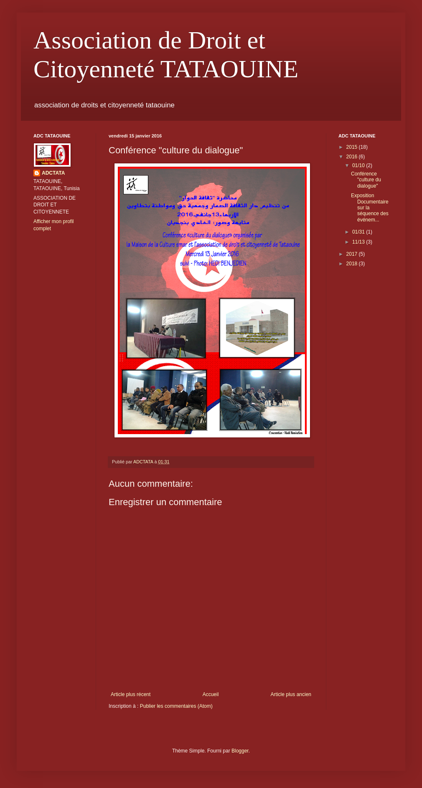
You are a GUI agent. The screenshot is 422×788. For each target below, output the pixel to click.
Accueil (211, 694)
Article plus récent (130, 694)
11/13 (359, 242)
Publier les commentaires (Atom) (176, 706)
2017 (352, 254)
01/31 (359, 232)
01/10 (359, 165)
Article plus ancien (291, 694)
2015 (352, 147)
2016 (352, 157)
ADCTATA (53, 173)
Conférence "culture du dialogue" (366, 180)
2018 (352, 264)
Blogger (240, 751)
